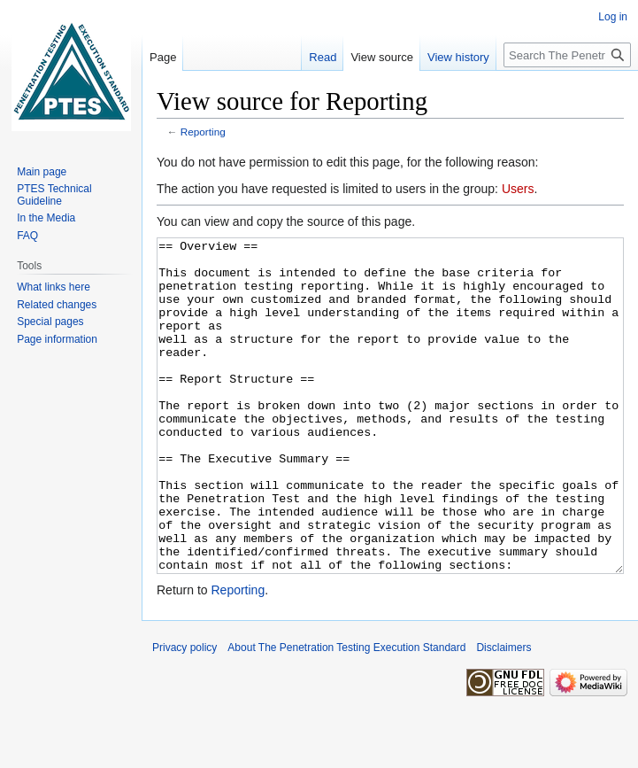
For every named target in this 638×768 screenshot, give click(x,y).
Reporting (203, 131)
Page (163, 57)
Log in (612, 17)
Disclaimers (503, 714)
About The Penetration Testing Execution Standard (346, 714)
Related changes (56, 305)
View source (381, 57)
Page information (57, 339)
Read (322, 57)
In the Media (46, 218)
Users (518, 189)
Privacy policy (184, 714)
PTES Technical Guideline (54, 194)
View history (458, 57)
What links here (53, 287)
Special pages (50, 321)
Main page (41, 172)
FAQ (27, 235)
